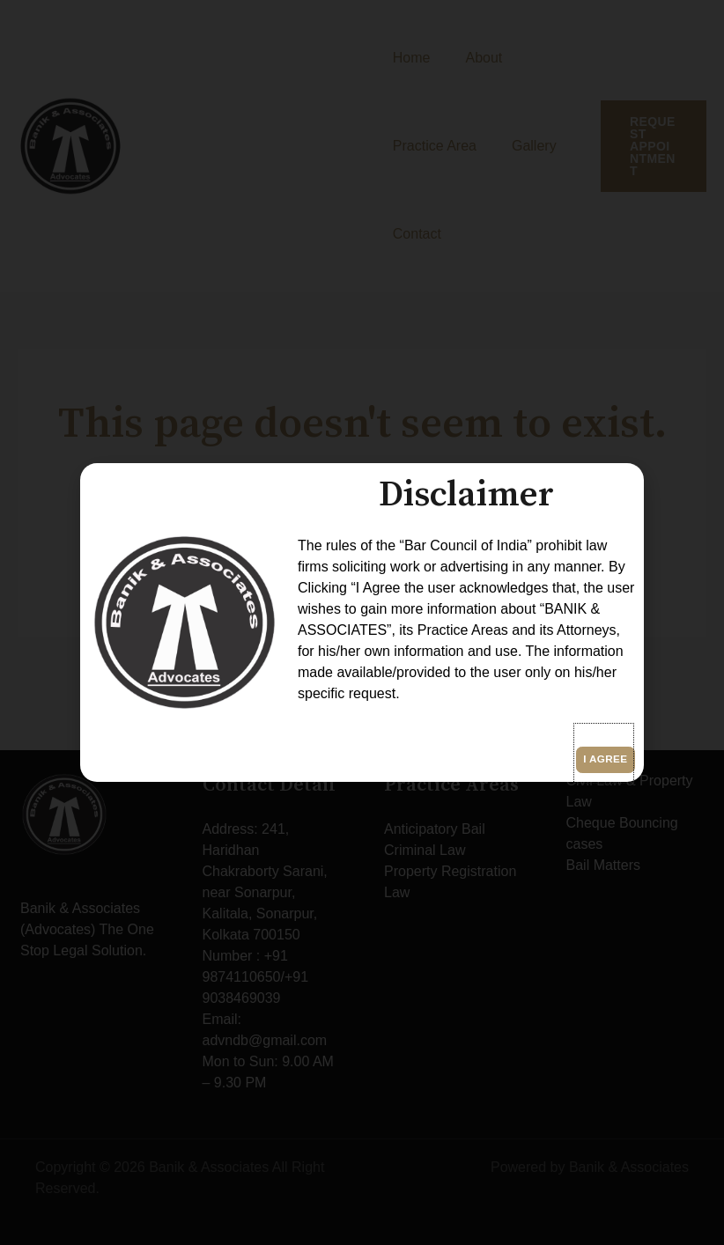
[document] (362, 622)
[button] (603, 753)
